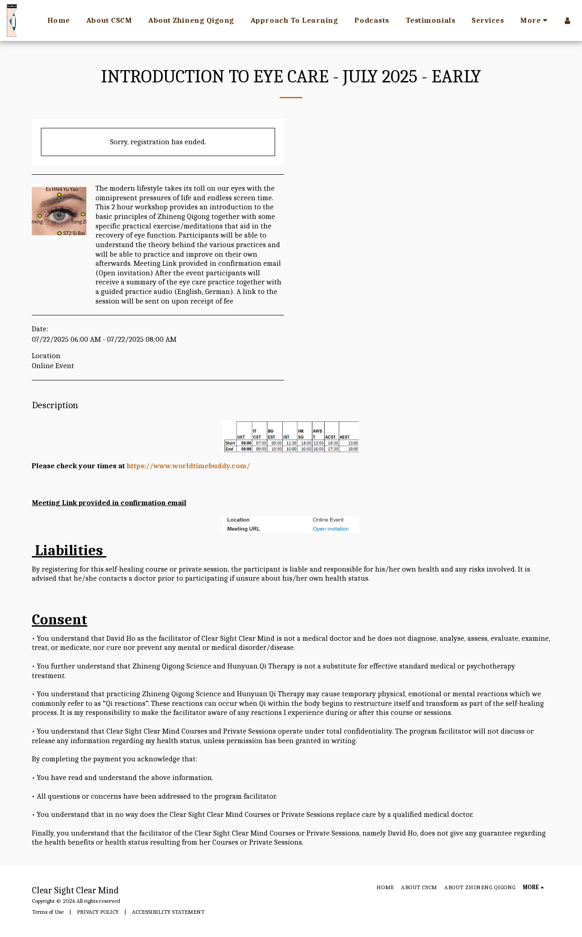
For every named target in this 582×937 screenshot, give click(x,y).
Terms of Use (48, 911)
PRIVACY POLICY (98, 911)
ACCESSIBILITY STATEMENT (168, 911)
